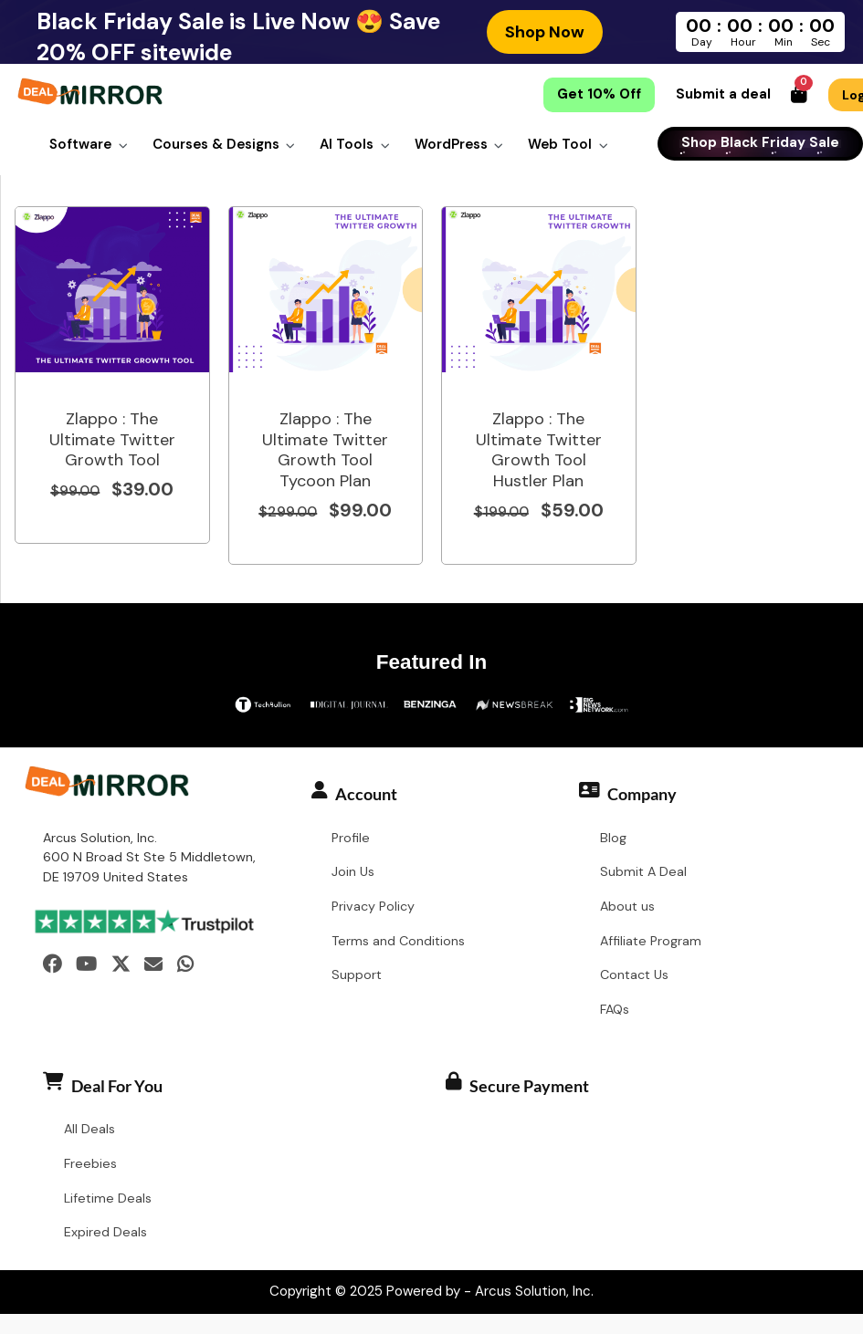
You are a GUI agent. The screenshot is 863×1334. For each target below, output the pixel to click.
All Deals (89, 1129)
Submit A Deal (643, 873)
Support (357, 976)
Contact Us (634, 976)
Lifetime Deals (108, 1199)
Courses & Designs (216, 144)
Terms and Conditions (398, 941)
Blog (613, 838)
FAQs (614, 1010)
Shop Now (544, 32)
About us (627, 907)
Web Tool (560, 144)
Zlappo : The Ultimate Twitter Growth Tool (112, 440)
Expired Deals (105, 1233)
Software (80, 144)
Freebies (90, 1164)
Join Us (353, 873)
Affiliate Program (650, 941)
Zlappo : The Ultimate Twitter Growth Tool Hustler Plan (539, 451)
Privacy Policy (373, 907)
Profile (351, 838)
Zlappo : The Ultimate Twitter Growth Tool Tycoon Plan (325, 451)
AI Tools (347, 144)
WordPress (451, 144)
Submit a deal (723, 95)
